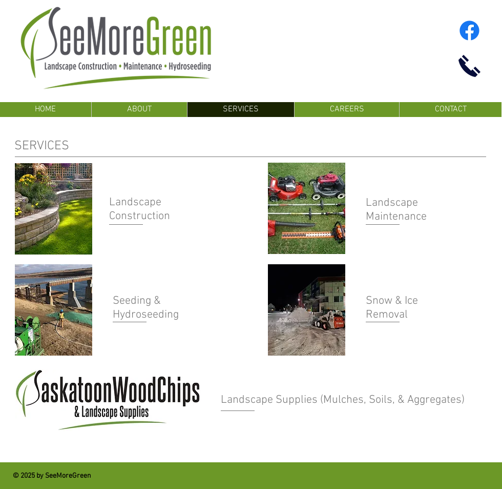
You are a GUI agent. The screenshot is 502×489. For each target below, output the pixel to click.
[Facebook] (469, 30)
